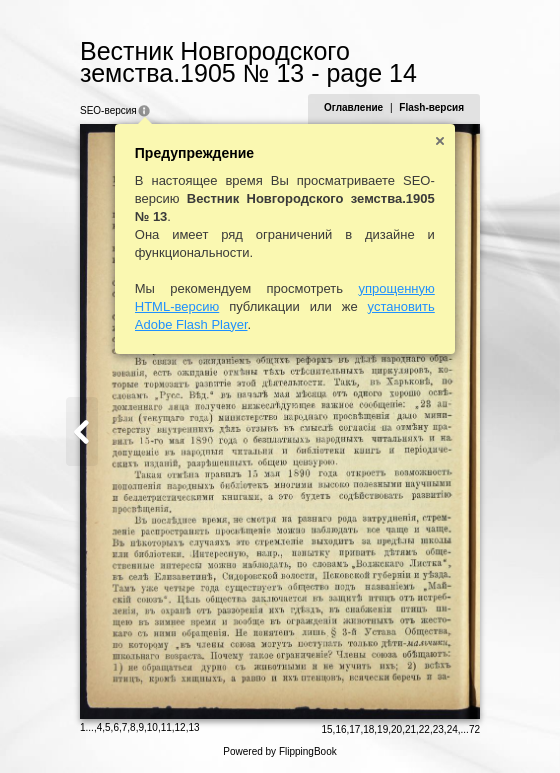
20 (396, 729)
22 (424, 729)
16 (340, 729)
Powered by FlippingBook (279, 751)
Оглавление (353, 107)
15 (326, 729)
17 (354, 729)
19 (382, 729)
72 (474, 729)
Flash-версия (431, 107)
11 (166, 727)
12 (180, 727)
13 (193, 727)
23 (438, 729)
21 (410, 729)
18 (368, 729)
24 (452, 729)
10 (152, 727)
